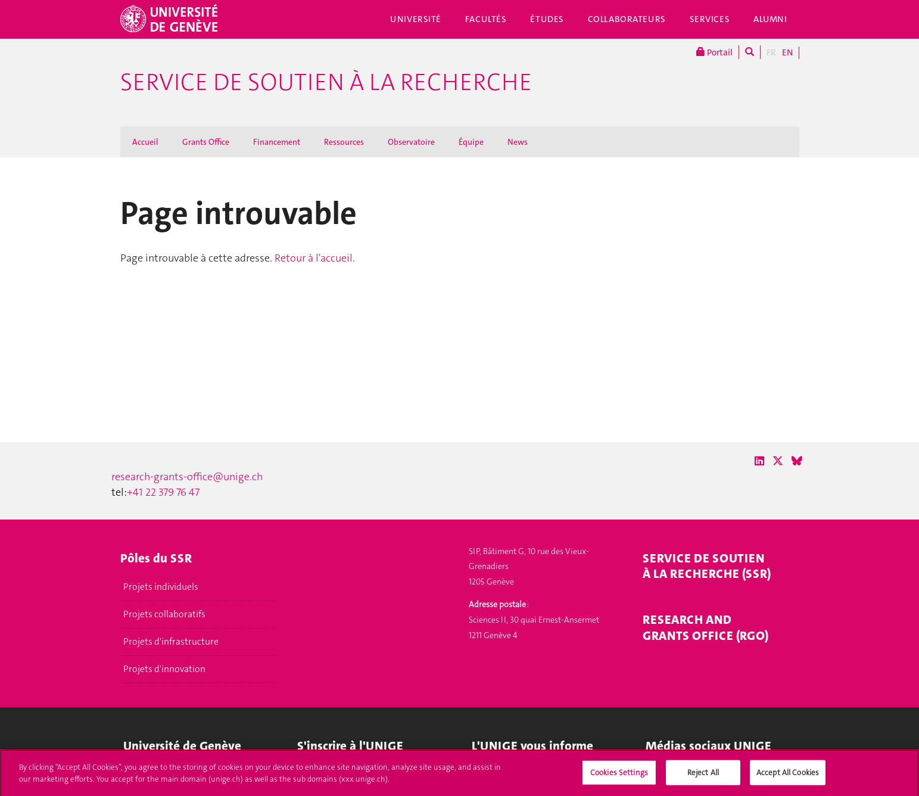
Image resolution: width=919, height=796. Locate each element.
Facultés (486, 19)
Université (415, 19)
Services (710, 19)
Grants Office (205, 141)
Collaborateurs (627, 19)
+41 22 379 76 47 (163, 492)
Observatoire (411, 141)
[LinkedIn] (759, 461)
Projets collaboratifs (164, 614)
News (517, 141)
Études (546, 19)
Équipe (471, 141)
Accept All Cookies (787, 775)
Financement (276, 141)
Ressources (344, 141)
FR (771, 52)
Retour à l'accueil (314, 258)
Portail (714, 52)
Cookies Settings (619, 775)
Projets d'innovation (164, 669)
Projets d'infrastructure (171, 642)
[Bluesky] (797, 461)
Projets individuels (160, 587)
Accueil (145, 141)
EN (787, 52)
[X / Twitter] (777, 461)
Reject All (703, 775)
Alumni (770, 19)
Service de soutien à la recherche (326, 82)
